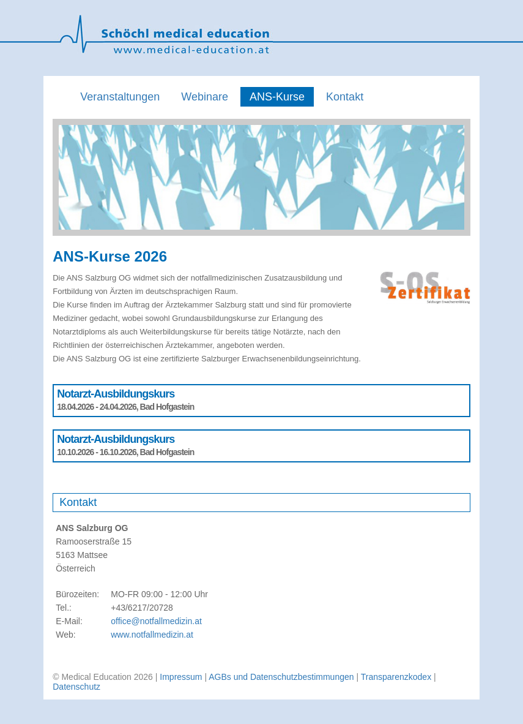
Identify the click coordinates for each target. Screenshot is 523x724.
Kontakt (344, 97)
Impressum (181, 677)
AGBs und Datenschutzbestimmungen (281, 677)
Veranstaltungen (120, 97)
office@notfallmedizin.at (156, 621)
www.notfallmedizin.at (152, 634)
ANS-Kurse (277, 97)
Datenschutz (76, 687)
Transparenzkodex (396, 677)
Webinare (204, 97)
